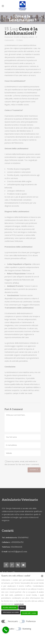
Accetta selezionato (9, 607)
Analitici (11, 628)
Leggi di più (19, 604)
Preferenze (31, 621)
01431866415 (16, 547)
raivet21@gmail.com (17, 552)
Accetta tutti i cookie (29, 613)
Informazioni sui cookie (11, 612)
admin (31, 37)
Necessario (13, 621)
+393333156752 (17, 542)
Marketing (26, 628)
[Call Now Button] (5, 630)
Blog (23, 37)
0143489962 (23, 537)
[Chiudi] (42, 576)
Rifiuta (22, 607)
